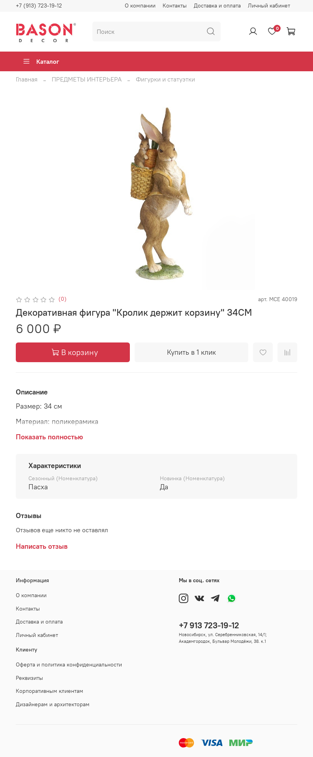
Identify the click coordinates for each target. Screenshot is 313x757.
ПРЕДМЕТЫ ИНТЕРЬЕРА (87, 79)
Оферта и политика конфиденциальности (69, 664)
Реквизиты (29, 677)
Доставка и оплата (217, 5)
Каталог (40, 61)
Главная (26, 79)
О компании (140, 5)
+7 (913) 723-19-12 (39, 5)
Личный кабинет (269, 5)
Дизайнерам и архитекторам (53, 704)
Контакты (175, 5)
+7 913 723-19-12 (209, 625)
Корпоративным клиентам (49, 690)
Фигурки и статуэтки (165, 79)
